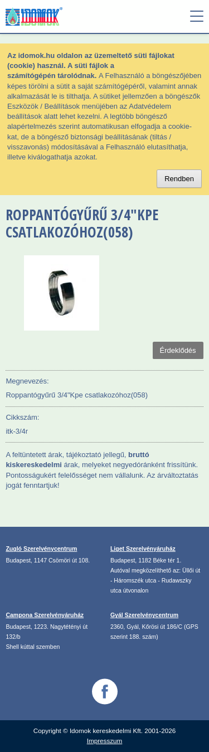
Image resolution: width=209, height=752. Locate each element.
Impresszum (105, 740)
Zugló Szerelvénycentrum (41, 548)
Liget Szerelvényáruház (143, 548)
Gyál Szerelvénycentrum (144, 615)
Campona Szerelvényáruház (45, 615)
